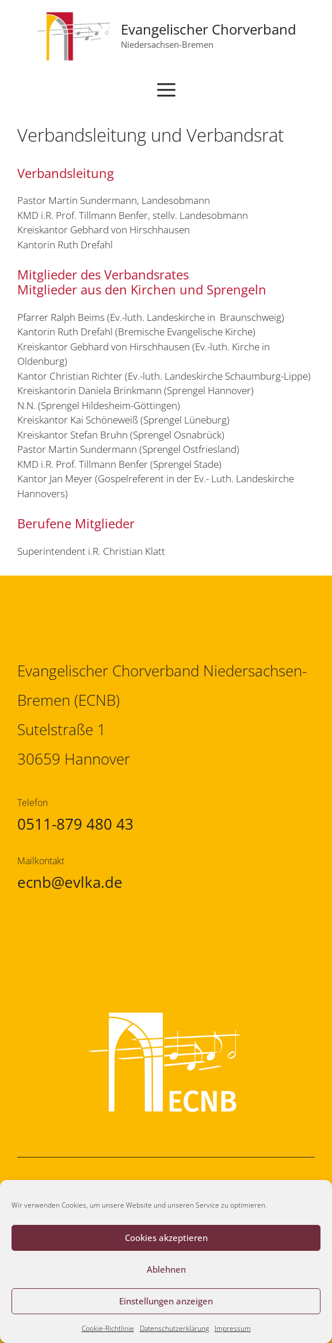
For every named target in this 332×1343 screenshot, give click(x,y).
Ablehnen (166, 1269)
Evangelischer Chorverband (208, 29)
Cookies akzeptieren (166, 1237)
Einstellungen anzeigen (166, 1301)
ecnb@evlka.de (70, 882)
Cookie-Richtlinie (108, 1328)
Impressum (233, 1328)
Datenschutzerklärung (174, 1328)
